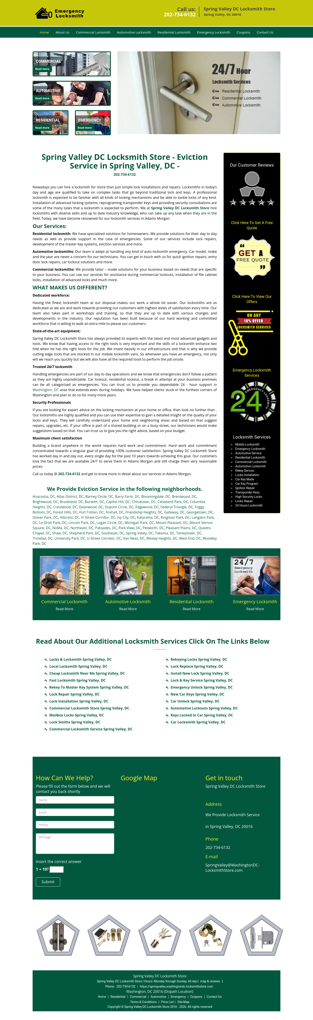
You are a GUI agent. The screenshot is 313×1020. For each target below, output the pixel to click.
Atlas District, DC (70, 496)
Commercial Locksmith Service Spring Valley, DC (91, 729)
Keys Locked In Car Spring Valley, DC (202, 715)
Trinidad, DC (43, 538)
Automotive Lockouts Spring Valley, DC (204, 708)
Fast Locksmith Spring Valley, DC (77, 680)
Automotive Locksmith (134, 32)
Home (44, 32)
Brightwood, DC (45, 501)
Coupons (243, 32)
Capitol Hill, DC (118, 501)
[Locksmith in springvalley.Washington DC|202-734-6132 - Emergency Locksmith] (255, 601)
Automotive (158, 996)
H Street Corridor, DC (98, 517)
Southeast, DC (112, 533)
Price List (167, 1002)
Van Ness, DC (134, 538)
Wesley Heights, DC (161, 538)
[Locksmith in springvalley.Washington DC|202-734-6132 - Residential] (48, 120)
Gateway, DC (174, 512)
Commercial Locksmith (93, 32)
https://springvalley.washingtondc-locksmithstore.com (176, 986)
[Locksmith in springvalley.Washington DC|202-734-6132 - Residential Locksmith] (191, 601)
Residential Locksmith (174, 32)
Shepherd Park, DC (84, 533)
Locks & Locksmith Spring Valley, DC (80, 659)
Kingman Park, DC (175, 517)
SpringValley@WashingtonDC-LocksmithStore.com (232, 867)
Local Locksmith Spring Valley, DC (78, 666)
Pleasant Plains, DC (181, 527)
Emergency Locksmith (213, 32)
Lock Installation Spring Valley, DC (78, 701)
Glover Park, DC (45, 517)
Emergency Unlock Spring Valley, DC (202, 687)
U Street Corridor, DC (104, 538)
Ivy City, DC (126, 517)
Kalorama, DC (148, 517)
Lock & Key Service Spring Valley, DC (202, 680)
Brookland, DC (71, 501)
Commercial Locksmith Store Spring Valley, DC (89, 708)
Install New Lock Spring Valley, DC (200, 673)
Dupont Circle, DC (119, 507)
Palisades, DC (106, 527)
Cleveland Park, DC (173, 501)
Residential (117, 996)
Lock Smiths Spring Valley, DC (74, 722)
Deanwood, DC (91, 507)
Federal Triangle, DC (177, 507)
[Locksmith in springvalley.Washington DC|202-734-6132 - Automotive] (48, 91)
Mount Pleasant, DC (172, 522)
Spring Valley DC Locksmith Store (180, 208)
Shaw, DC (59, 533)
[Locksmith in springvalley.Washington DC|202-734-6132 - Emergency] (90, 120)
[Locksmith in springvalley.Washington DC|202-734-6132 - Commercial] (48, 61)
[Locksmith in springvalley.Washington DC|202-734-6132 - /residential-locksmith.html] (191, 575)
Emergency (178, 996)
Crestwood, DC (65, 507)
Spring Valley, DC (139, 533)
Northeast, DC (81, 527)
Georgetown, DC (199, 512)
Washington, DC (46, 389)
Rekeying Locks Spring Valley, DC (199, 659)
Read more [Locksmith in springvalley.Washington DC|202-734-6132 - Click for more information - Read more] (42, 69)
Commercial (138, 996)
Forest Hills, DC (65, 512)
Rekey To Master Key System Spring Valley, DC (89, 687)
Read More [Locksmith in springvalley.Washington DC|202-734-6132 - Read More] (64, 608)
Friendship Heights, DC (143, 512)
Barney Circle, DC (99, 496)
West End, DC (190, 538)
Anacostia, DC (44, 496)
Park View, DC (129, 527)
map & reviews (210, 981)
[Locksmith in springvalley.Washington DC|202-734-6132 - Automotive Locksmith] (128, 601)
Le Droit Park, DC (53, 522)
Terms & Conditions (143, 1002)
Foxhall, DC (115, 512)
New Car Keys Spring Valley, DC (197, 694)
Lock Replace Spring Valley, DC (197, 666)
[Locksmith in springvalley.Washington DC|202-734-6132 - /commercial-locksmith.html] (72, 63)
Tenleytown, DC (188, 533)
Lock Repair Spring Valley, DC (74, 694)
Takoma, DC (164, 533)
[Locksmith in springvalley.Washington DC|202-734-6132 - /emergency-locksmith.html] (255, 575)
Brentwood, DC (184, 496)
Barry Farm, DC (127, 496)
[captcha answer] (56, 869)
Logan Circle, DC (110, 522)
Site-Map (183, 1002)
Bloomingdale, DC (155, 496)
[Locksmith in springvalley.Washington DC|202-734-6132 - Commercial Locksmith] (64, 601)
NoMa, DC (60, 527)
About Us (62, 32)
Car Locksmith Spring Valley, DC (198, 722)
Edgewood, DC (147, 507)
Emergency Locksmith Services (252, 373)
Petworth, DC (153, 527)
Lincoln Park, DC (81, 522)
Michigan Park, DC (139, 522)
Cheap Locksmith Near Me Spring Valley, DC (87, 673)
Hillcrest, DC (69, 517)
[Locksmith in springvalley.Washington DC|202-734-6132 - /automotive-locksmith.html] (72, 93)
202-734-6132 (180, 14)
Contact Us (265, 32)
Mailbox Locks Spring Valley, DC (76, 715)
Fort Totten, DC (91, 512)
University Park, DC (69, 538)
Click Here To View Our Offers (252, 299)
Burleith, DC (94, 501)
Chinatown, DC (144, 501)
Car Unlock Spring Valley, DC (195, 701)
